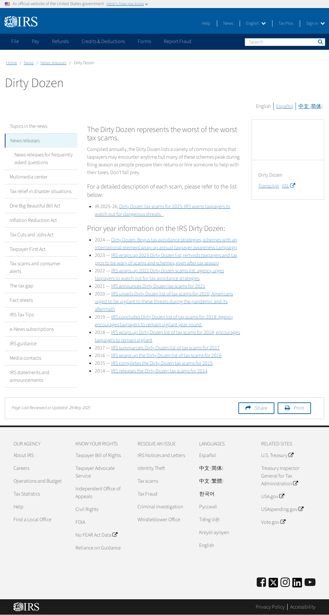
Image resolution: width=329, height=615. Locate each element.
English (256, 23)
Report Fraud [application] (177, 41)
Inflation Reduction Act (33, 220)
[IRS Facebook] (261, 583)
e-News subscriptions (32, 329)
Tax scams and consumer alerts (35, 267)
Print (299, 408)
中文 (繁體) (211, 481)
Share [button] (261, 408)
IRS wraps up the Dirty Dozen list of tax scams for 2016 (166, 355)
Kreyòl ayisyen (214, 532)
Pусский (208, 506)
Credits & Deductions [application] (103, 41)
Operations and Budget (37, 481)
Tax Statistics (26, 493)
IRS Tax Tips (22, 314)
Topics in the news (28, 126)
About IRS (23, 455)
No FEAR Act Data (96, 535)
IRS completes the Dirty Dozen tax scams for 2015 (162, 363)
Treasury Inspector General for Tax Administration (280, 476)
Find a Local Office (32, 519)
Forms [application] (144, 41)
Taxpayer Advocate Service (95, 472)
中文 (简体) (310, 106)
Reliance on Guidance (98, 547)
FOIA (80, 522)
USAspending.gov (282, 509)
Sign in (315, 23)
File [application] (15, 41)
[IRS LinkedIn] (297, 585)
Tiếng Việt (209, 519)
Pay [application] (35, 41)
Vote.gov (273, 522)
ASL (288, 185)
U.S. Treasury (277, 455)
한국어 (207, 493)
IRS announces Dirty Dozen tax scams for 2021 (158, 286)
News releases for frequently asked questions (43, 158)
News (228, 23)
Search (320, 42)
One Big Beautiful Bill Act (35, 205)
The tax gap (21, 285)
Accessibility (303, 607)
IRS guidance (23, 343)
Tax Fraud (147, 493)
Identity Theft (151, 468)
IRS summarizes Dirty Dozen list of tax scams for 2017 (165, 347)
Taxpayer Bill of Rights (98, 455)
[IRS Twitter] (273, 585)
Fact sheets (21, 300)
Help (206, 23)
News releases (53, 63)
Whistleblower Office (159, 519)
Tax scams (148, 481)
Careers (21, 468)
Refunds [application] (60, 41)
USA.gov (272, 496)
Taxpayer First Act (28, 249)
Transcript (268, 185)
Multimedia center (29, 176)
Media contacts (25, 358)
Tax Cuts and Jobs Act (32, 234)
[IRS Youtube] (310, 583)
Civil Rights (87, 509)
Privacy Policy (270, 607)
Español (284, 106)
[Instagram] (285, 583)
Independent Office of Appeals (98, 492)
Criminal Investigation (160, 506)
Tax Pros (286, 23)
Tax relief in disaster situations (40, 191)
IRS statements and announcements (29, 376)
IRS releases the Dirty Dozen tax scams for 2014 (159, 370)
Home (11, 63)
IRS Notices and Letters (161, 455)
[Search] (285, 42)
